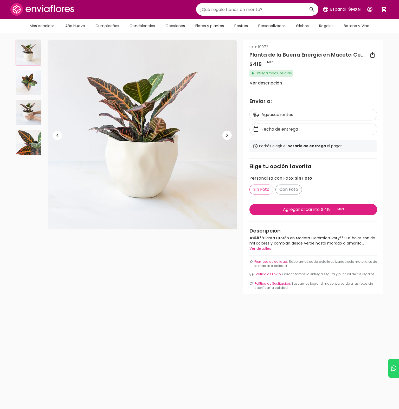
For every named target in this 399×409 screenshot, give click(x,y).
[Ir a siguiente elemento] (227, 135)
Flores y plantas (209, 25)
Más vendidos (42, 25)
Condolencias (142, 25)
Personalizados (272, 25)
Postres (241, 25)
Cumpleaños (107, 25)
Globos (302, 25)
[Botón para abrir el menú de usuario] (370, 9)
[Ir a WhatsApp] (393, 368)
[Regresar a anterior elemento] (57, 135)
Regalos (326, 25)
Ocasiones (175, 25)
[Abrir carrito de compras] (384, 9)
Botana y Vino (356, 25)
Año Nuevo (75, 25)
